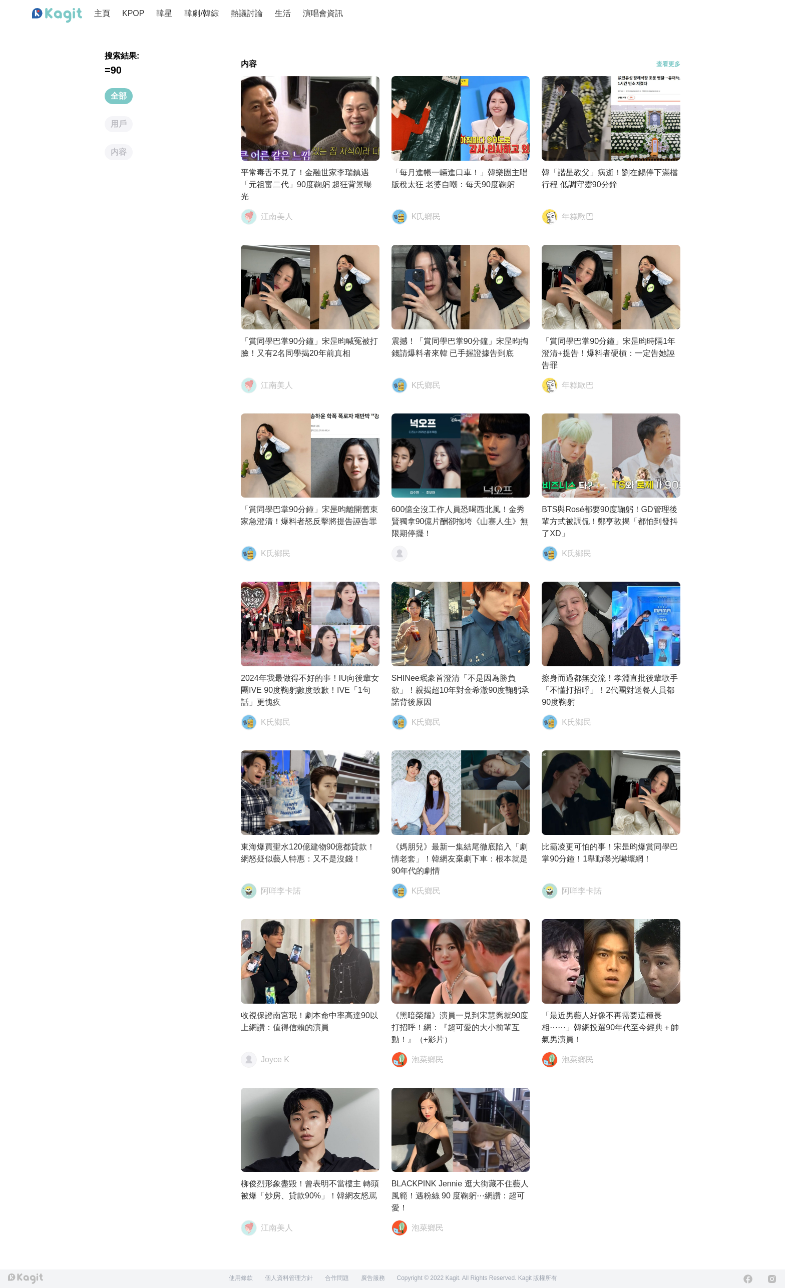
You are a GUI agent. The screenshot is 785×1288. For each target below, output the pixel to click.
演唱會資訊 (323, 13)
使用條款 (241, 1277)
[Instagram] (772, 1279)
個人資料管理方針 (289, 1277)
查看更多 (668, 64)
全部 (119, 96)
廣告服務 (373, 1277)
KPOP (133, 13)
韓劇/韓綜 (201, 13)
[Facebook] (748, 1279)
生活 (283, 13)
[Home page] (57, 15)
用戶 (119, 124)
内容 (119, 152)
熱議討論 (247, 13)
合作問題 (337, 1277)
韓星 (164, 13)
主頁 (102, 13)
